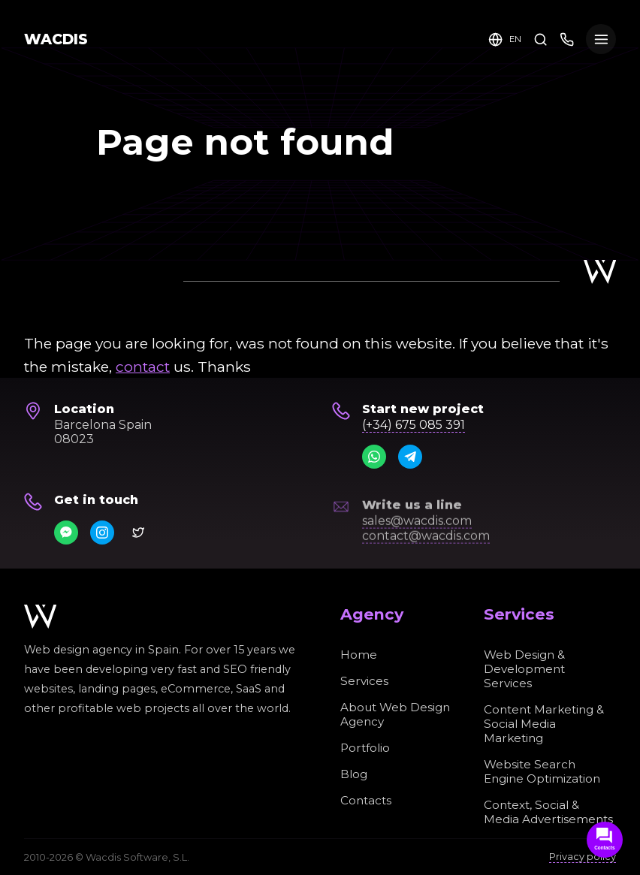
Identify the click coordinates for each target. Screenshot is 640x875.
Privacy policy (582, 856)
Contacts (365, 800)
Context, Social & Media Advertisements (548, 812)
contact (143, 367)
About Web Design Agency (395, 714)
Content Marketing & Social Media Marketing (544, 723)
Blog (353, 774)
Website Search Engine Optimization (542, 771)
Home (358, 654)
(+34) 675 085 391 (413, 425)
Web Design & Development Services (524, 668)
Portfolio (365, 748)
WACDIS (56, 39)
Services (364, 681)
